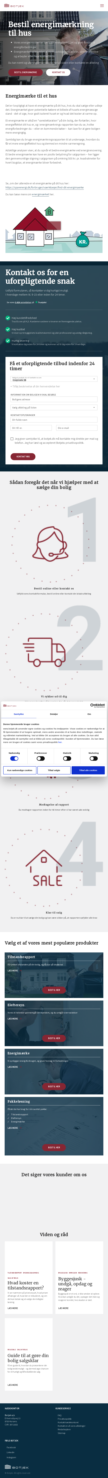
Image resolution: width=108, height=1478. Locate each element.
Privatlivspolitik (64, 1418)
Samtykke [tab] (19, 714)
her (60, 742)
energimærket (40, 194)
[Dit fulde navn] (54, 420)
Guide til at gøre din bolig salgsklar (28, 1358)
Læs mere (13, 1308)
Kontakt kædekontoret (68, 1422)
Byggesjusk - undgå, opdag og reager (75, 1284)
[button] (23, 456)
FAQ (59, 1415)
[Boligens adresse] (54, 399)
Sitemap (61, 1433)
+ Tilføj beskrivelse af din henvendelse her (35, 386)
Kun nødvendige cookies (19, 770)
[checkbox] (54, 440)
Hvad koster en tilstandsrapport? (26, 1285)
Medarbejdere (64, 1429)
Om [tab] (89, 714)
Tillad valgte (54, 770)
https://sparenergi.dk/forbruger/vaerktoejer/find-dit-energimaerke (44, 187)
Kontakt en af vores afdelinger (71, 1425)
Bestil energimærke (25, 72)
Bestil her (54, 990)
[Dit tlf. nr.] (31, 428)
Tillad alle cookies (88, 770)
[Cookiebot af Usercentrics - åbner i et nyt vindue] (92, 706)
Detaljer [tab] (54, 714)
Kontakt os (58, 72)
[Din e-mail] (77, 428)
